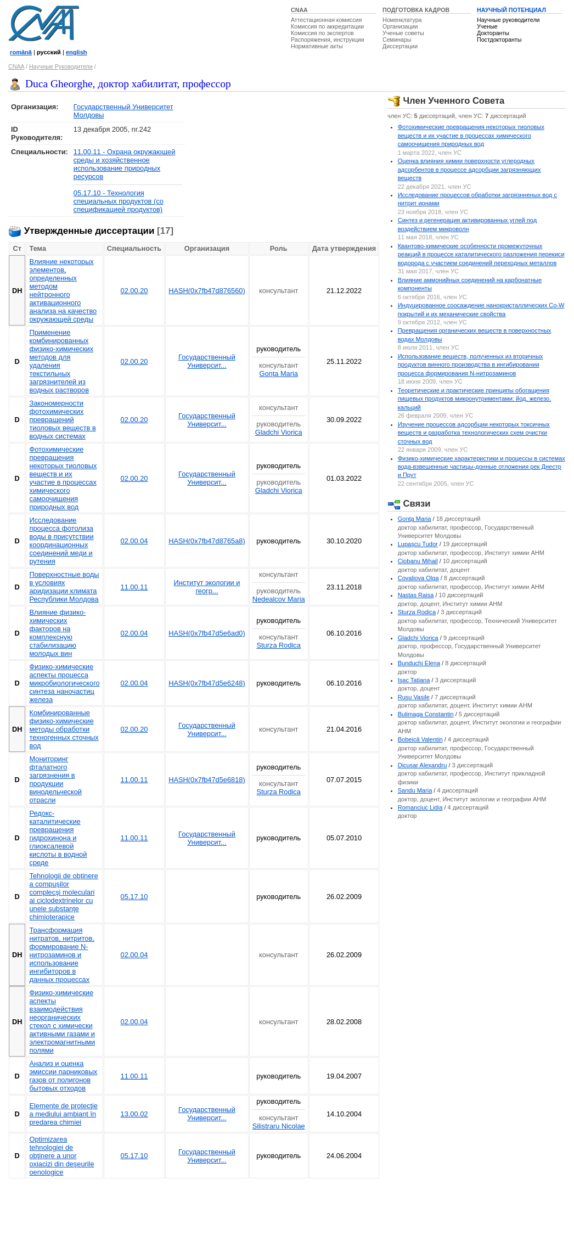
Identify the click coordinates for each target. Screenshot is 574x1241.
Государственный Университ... (206, 361)
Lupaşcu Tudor (418, 544)
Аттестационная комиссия (326, 19)
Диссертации (400, 46)
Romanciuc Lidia (420, 807)
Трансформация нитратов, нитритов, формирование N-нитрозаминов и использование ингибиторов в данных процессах (61, 955)
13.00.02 (134, 1114)
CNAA (299, 10)
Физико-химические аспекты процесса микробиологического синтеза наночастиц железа (64, 683)
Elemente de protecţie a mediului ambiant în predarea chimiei (63, 1114)
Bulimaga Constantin (426, 714)
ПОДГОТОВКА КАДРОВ (415, 10)
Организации (400, 26)
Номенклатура (402, 19)
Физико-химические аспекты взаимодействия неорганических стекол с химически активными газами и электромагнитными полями (62, 1021)
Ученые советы (403, 33)
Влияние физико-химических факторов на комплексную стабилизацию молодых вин (57, 633)
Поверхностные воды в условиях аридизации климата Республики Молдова (64, 586)
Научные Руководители (61, 66)
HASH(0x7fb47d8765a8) (206, 541)
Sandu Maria (415, 790)
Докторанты (493, 33)
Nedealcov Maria (278, 599)
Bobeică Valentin (420, 739)
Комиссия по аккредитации (327, 26)
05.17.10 (134, 896)
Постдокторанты (499, 39)
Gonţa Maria (278, 373)
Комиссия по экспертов (322, 33)
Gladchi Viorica (278, 432)
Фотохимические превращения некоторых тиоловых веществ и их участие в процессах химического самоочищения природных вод (63, 478)
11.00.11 (134, 587)
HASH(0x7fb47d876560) (206, 291)
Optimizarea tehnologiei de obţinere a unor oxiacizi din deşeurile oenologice (61, 1155)
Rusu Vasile (414, 697)
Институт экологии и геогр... (206, 587)
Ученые (487, 26)
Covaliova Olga (418, 578)
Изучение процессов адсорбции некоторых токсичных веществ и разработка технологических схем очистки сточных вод (474, 433)
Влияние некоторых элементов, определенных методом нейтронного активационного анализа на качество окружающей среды (63, 290)
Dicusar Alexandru (422, 765)
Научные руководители (508, 19)
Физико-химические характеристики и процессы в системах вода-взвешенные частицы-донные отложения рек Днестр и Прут (481, 467)
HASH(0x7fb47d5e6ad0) (206, 633)
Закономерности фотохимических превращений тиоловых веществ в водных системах (62, 419)
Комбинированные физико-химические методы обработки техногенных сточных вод (63, 729)
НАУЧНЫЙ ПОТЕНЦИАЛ (511, 10)
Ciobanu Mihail (418, 561)
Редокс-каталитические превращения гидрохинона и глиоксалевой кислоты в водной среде (58, 838)
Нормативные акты (317, 46)
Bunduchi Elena (419, 663)
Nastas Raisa (416, 595)
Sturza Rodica (279, 645)
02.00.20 (134, 291)
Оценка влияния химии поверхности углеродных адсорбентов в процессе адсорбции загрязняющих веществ (469, 169)
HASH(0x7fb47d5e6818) (206, 780)
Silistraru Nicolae (278, 1126)
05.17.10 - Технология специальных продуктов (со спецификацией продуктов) (119, 201)
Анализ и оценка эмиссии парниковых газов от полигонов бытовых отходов (63, 1075)
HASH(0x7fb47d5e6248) (206, 683)
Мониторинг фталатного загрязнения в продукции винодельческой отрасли (55, 779)
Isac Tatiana (414, 680)
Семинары (396, 39)
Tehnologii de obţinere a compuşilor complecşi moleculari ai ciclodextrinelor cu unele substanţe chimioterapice (63, 896)
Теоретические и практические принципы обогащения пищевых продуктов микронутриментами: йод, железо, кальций (475, 399)
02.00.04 (134, 541)
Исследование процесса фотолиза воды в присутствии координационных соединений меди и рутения (61, 540)
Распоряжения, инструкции (327, 39)
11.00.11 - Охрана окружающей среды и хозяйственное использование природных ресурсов (125, 164)
